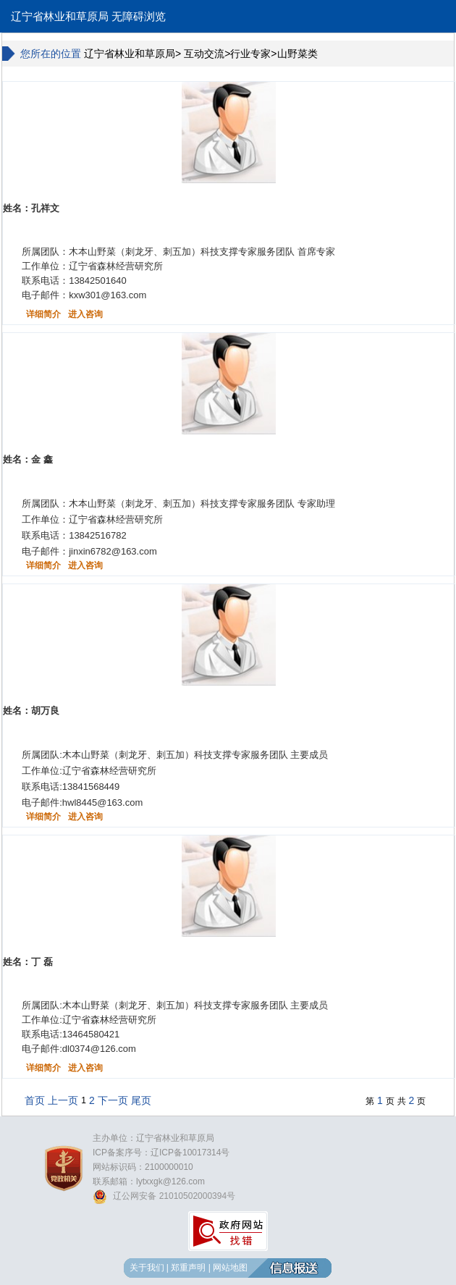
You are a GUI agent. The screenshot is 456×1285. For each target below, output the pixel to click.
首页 (35, 1100)
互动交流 (204, 53)
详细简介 (43, 314)
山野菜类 (297, 53)
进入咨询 (85, 314)
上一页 (63, 1100)
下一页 (113, 1100)
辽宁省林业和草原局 (60, 16)
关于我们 (147, 1268)
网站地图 (230, 1268)
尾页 (141, 1100)
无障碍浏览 (138, 16)
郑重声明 (188, 1268)
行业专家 (250, 53)
